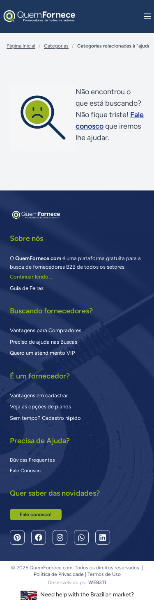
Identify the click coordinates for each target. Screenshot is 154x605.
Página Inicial (21, 46)
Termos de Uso (104, 574)
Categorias (56, 46)
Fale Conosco (25, 471)
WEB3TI (97, 582)
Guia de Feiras (27, 288)
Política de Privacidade (59, 574)
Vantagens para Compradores (45, 330)
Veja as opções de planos (40, 406)
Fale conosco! (36, 514)
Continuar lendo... (31, 277)
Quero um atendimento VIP (42, 353)
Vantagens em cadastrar (39, 395)
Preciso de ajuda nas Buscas (43, 342)
